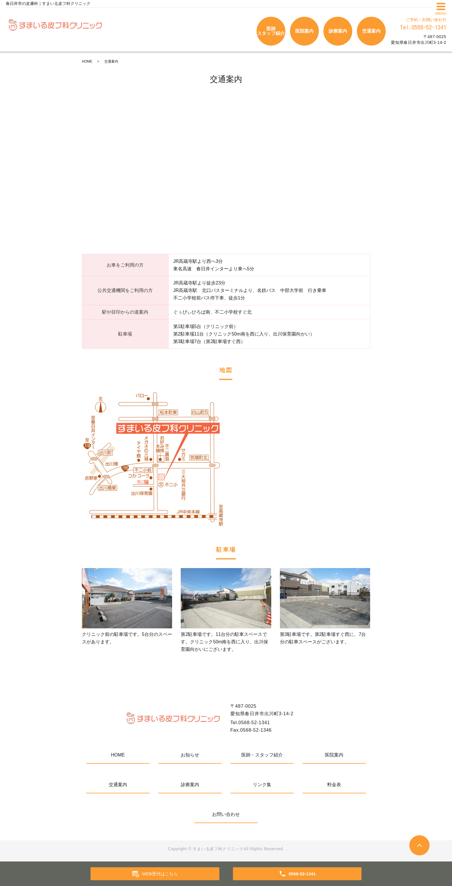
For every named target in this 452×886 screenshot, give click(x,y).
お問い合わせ (226, 814)
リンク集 (262, 784)
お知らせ (190, 754)
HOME (87, 61)
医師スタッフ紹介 (271, 31)
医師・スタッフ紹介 (262, 754)
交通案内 (371, 31)
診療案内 (338, 31)
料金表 (334, 784)
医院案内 (304, 31)
